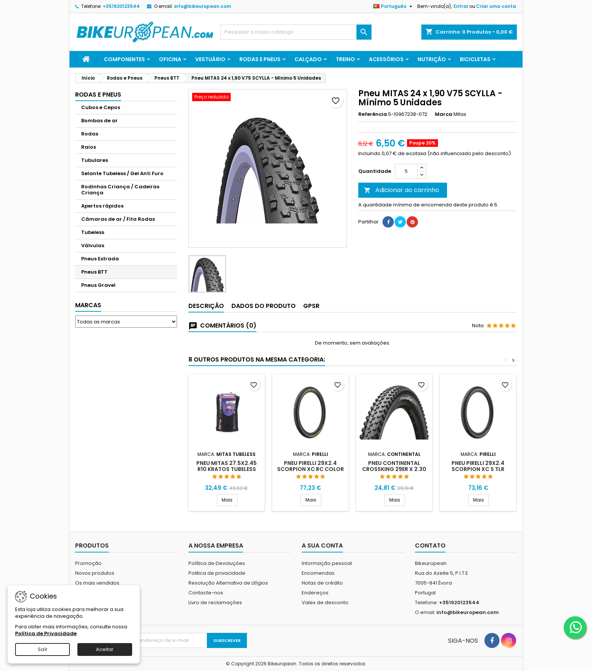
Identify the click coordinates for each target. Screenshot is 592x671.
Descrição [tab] (206, 306)
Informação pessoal (327, 563)
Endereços (315, 592)
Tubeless (92, 232)
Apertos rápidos (102, 205)
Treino (345, 59)
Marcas (88, 305)
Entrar (461, 6)
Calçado (308, 59)
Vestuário (210, 59)
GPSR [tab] (311, 306)
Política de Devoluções (216, 563)
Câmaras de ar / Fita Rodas (118, 219)
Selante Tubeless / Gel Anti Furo (122, 173)
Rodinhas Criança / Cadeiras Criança (120, 189)
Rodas (89, 133)
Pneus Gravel (98, 285)
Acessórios (386, 59)
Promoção (88, 563)
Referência (372, 114)
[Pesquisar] (296, 32)
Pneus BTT (94, 271)
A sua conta (322, 545)
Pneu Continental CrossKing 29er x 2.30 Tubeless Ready (394, 469)
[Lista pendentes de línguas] (393, 6)
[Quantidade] (406, 171)
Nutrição (432, 59)
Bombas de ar (99, 120)
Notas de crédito (322, 582)
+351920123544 (121, 6)
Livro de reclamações (215, 602)
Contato (430, 545)
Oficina (170, 59)
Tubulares (94, 160)
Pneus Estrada (100, 258)
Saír (43, 649)
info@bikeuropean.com (202, 6)
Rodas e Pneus (260, 59)
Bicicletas (475, 59)
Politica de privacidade (216, 573)
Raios (88, 147)
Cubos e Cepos (100, 107)
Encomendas (318, 573)
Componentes (124, 59)
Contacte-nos (205, 592)
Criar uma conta (496, 6)
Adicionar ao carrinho (401, 190)
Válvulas (92, 245)
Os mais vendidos (97, 582)
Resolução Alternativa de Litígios (228, 582)
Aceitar (105, 649)
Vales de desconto (325, 602)
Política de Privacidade (46, 633)
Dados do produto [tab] (263, 306)
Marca (443, 114)
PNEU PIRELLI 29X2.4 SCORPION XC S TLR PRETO (478, 469)
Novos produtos (94, 573)
